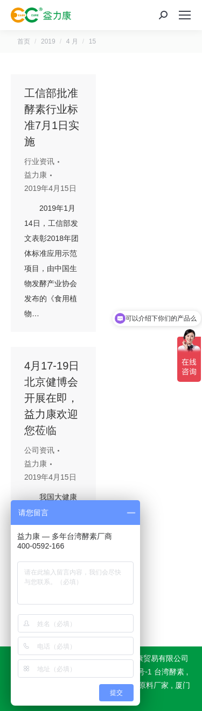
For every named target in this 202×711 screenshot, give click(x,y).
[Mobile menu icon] (184, 15)
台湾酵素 (169, 671)
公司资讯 (39, 450)
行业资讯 (39, 161)
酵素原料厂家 (146, 685)
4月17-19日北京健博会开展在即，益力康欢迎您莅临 (51, 398)
